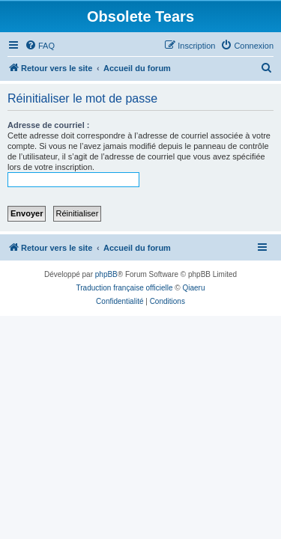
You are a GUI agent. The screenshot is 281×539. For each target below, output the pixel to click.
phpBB (106, 274)
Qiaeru (193, 288)
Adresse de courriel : (48, 125)
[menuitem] (40, 46)
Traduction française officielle (124, 288)
